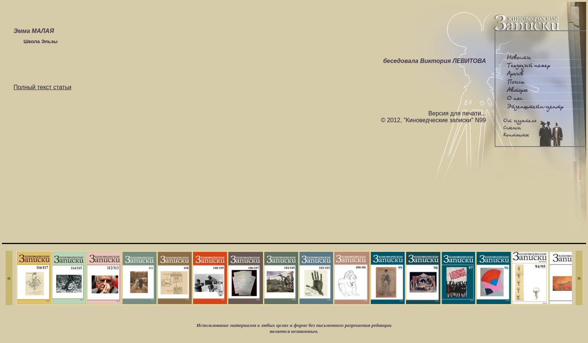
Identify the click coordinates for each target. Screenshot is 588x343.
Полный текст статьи (42, 87)
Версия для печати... (457, 113)
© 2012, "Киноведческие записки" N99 (433, 120)
